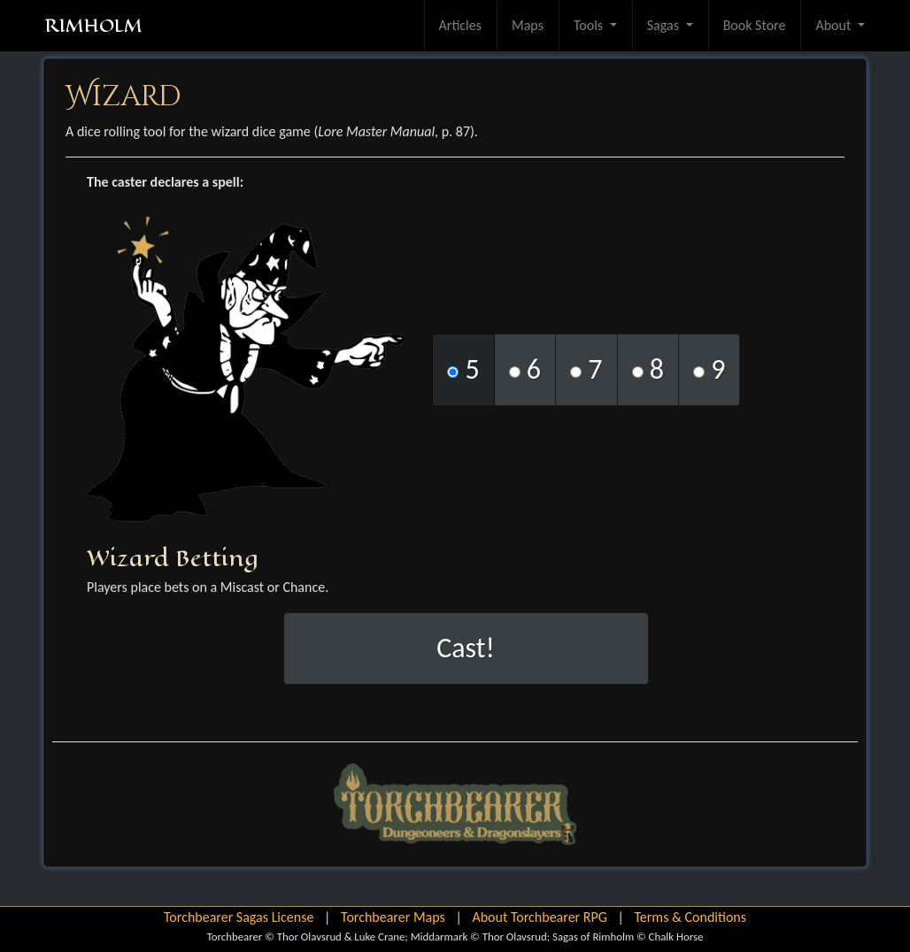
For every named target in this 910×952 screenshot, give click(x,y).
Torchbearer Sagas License (238, 917)
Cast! (465, 648)
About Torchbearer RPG (539, 917)
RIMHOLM (93, 25)
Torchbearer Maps (393, 917)
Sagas (664, 25)
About (834, 25)
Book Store (754, 25)
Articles (460, 25)
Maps (528, 25)
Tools (590, 25)
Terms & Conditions (690, 917)
